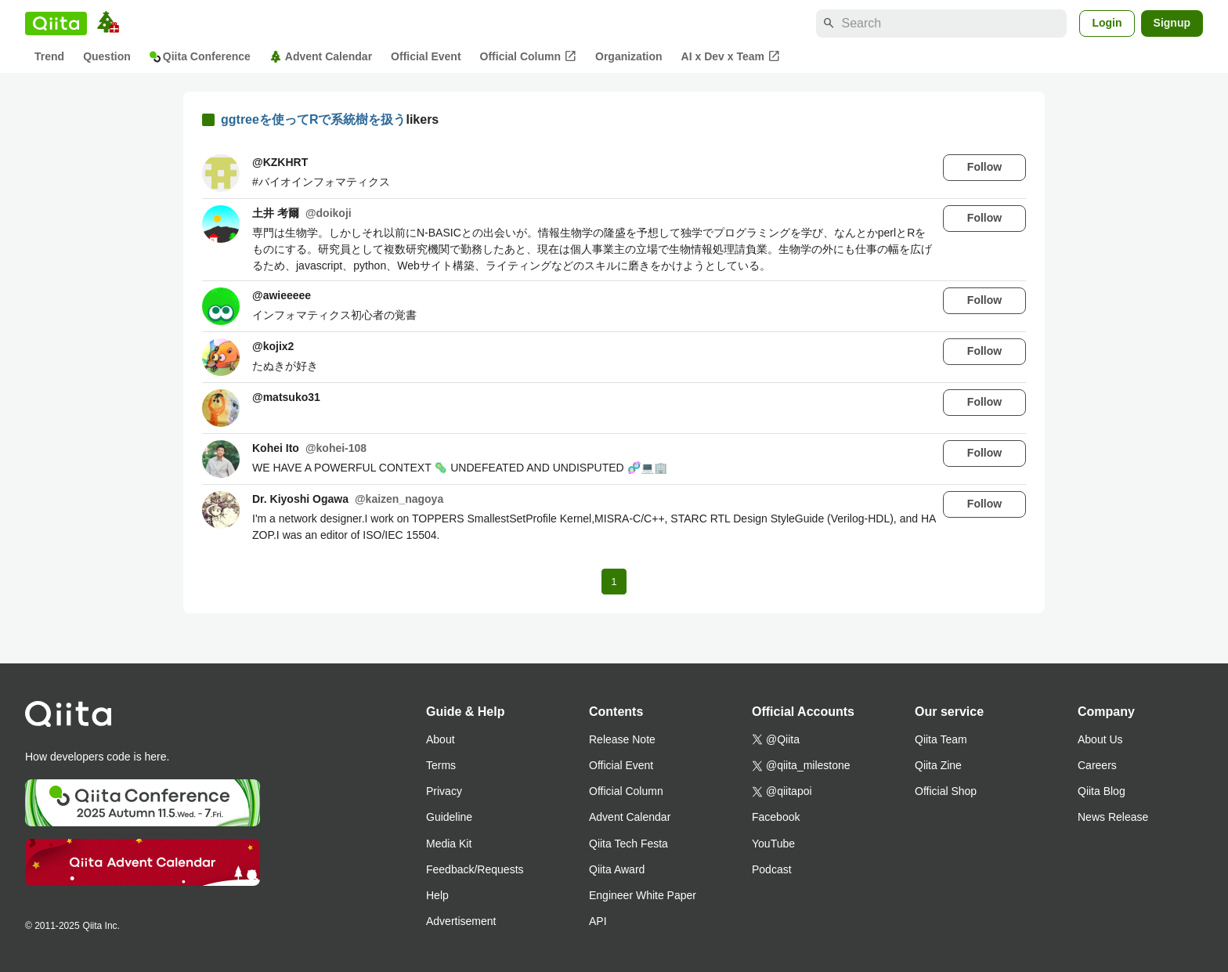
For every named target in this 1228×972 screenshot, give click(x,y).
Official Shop (946, 791)
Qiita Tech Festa (628, 843)
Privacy (444, 791)
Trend (49, 56)
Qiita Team (941, 739)
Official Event (425, 56)
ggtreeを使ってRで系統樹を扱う (313, 119)
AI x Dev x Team (730, 56)
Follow (984, 167)
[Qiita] (56, 23)
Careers (1097, 765)
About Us (1100, 739)
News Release (1113, 817)
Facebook (776, 817)
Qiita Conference (200, 56)
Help (437, 895)
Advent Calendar (320, 56)
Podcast (772, 869)
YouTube (773, 843)
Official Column (528, 56)
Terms (441, 765)
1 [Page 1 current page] (613, 581)
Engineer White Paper (642, 895)
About (440, 739)
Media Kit (448, 843)
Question (107, 56)
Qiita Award (617, 869)
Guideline (449, 817)
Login (1106, 22)
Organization (629, 56)
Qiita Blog (1101, 791)
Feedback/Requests (475, 869)
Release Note (622, 739)
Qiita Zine (938, 765)
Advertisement (461, 921)
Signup (1172, 22)
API (598, 921)
